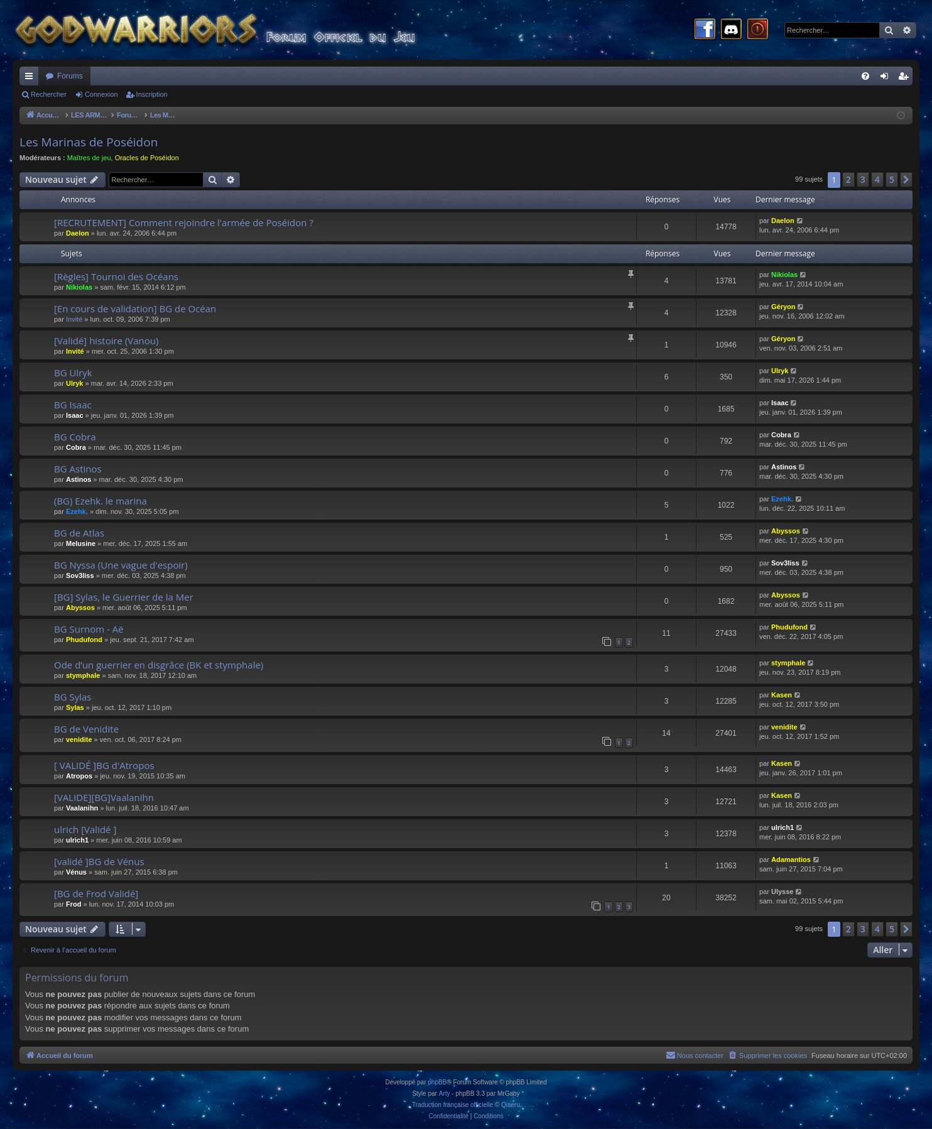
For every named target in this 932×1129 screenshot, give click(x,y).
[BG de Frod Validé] (96, 893)
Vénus (76, 872)
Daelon (77, 233)
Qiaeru (510, 1104)
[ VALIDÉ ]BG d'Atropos (104, 765)
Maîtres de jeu (89, 157)
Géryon (783, 306)
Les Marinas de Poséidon (88, 142)
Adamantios (791, 859)
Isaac (75, 415)
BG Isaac (73, 404)
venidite (79, 739)
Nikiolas (79, 287)
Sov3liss (80, 575)
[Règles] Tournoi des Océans (116, 276)
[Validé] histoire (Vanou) (106, 340)
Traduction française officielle (452, 1104)
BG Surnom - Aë (89, 629)
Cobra (76, 447)
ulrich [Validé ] (85, 829)
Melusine (80, 543)
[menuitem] (865, 76)
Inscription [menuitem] (906, 78)
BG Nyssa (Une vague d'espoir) (121, 565)
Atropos (79, 776)
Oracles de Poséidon (147, 157)
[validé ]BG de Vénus (99, 861)
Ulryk (75, 383)
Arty (444, 1093)
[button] (906, 179)
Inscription (152, 94)
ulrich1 (77, 840)
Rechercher (49, 94)
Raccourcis (31, 78)
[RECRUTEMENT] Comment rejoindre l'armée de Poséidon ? (183, 222)
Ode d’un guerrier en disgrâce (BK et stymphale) (158, 664)
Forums (70, 76)
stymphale (83, 675)
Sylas (75, 707)
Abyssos (785, 531)
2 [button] (848, 179)
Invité (74, 319)
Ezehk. (77, 511)
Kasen (781, 695)
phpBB (437, 1082)
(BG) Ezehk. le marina (100, 500)
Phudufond (84, 639)
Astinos (78, 479)
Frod (73, 904)
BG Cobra (75, 436)
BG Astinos (78, 468)
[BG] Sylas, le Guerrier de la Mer (123, 597)
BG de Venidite (86, 729)
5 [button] (891, 179)
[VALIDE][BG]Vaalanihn (104, 797)
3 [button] (862, 179)
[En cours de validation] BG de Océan (135, 308)
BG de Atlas (79, 532)
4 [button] (877, 179)
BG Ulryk (73, 372)
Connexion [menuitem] (887, 78)
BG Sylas (73, 696)
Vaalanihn (82, 808)
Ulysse (782, 891)
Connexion (101, 94)
